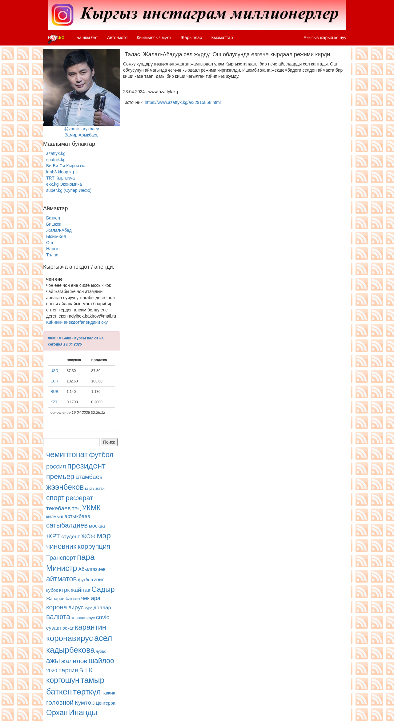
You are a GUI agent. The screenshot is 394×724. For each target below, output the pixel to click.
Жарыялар (191, 37)
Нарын (52, 248)
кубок (52, 590)
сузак (52, 628)
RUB (54, 392)
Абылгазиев (92, 569)
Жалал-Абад (59, 230)
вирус (76, 607)
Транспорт (61, 557)
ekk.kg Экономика (64, 184)
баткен (73, 598)
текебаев (58, 508)
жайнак (80, 590)
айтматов (61, 579)
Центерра (105, 703)
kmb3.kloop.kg (60, 171)
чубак (101, 651)
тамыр (92, 680)
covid (103, 617)
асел (103, 638)
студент (70, 537)
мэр (104, 535)
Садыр (103, 589)
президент (86, 465)
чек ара (90, 598)
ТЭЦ (76, 508)
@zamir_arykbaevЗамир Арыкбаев (81, 93)
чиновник (61, 546)
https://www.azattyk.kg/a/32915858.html (183, 102)
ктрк (64, 590)
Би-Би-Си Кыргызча (65, 165)
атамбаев (89, 476)
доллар (102, 608)
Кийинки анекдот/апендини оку (77, 322)
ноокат (67, 628)
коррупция (94, 546)
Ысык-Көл (56, 236)
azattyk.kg (56, 153)
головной (60, 702)
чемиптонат (67, 454)
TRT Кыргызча (60, 178)
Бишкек (53, 224)
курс (88, 608)
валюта (58, 617)
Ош (49, 242)
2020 (51, 670)
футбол (101, 455)
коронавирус (83, 617)
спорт (55, 498)
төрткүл (87, 691)
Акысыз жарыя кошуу (325, 37)
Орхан (57, 712)
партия (68, 670)
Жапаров (55, 598)
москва (97, 525)
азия (99, 579)
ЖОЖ (88, 536)
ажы (53, 661)
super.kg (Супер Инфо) (68, 190)
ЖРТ (53, 536)
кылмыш (54, 516)
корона (56, 607)
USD (54, 371)
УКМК (91, 508)
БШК (85, 670)
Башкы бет (87, 37)
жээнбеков (65, 487)
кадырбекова (70, 650)
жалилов (74, 660)
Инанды (83, 712)
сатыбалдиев (67, 525)
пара (85, 557)
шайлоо (101, 661)
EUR (54, 381)
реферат (79, 498)
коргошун (62, 680)
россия (56, 466)
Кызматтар (222, 37)
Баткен (53, 218)
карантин (90, 627)
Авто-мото (117, 37)
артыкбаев (77, 516)
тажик (108, 692)
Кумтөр (85, 702)
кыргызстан (95, 488)
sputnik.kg (56, 159)
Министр (61, 568)
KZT (53, 402)
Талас (52, 254)
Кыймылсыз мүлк (154, 37)
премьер (60, 477)
